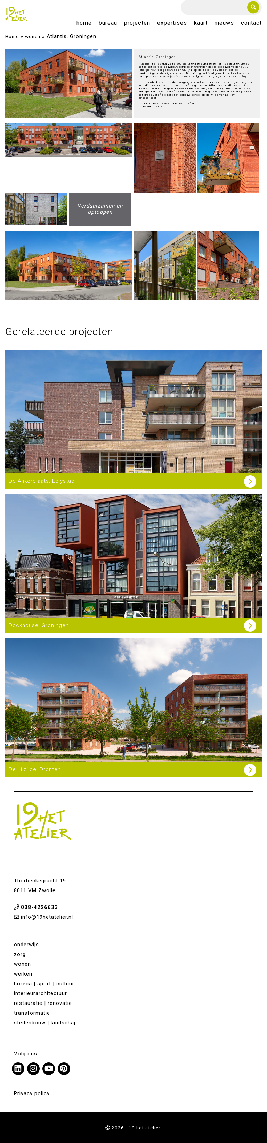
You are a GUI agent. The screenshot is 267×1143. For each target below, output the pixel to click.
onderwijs (26, 944)
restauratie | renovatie (43, 1003)
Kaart (201, 23)
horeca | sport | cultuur (44, 983)
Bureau (108, 23)
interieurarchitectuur (40, 993)
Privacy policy (32, 1093)
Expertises (172, 23)
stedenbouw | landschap (45, 1023)
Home (84, 23)
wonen (32, 36)
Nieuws (224, 23)
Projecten (137, 23)
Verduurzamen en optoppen (100, 209)
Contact (251, 23)
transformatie (32, 1013)
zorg (20, 954)
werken (23, 974)
